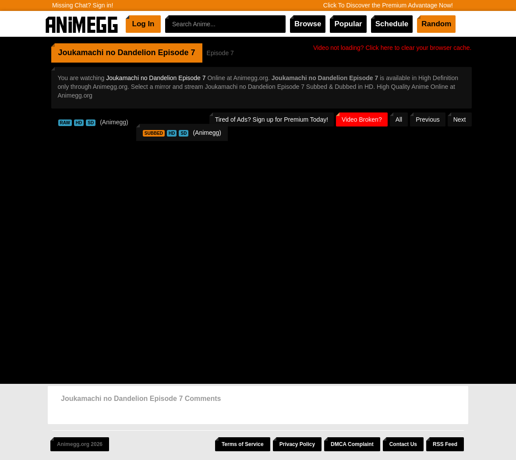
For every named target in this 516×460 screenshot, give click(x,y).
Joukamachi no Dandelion (107, 52)
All (399, 119)
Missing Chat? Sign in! (82, 5)
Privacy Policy (297, 444)
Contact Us (403, 444)
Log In (143, 24)
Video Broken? (362, 119)
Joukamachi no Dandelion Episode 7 (155, 77)
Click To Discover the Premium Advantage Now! (388, 5)
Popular (348, 24)
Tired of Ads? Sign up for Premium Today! (271, 119)
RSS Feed (445, 444)
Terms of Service (243, 444)
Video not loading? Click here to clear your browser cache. (392, 47)
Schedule (392, 24)
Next (459, 119)
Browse (307, 24)
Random (436, 24)
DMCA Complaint (352, 444)
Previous (427, 119)
